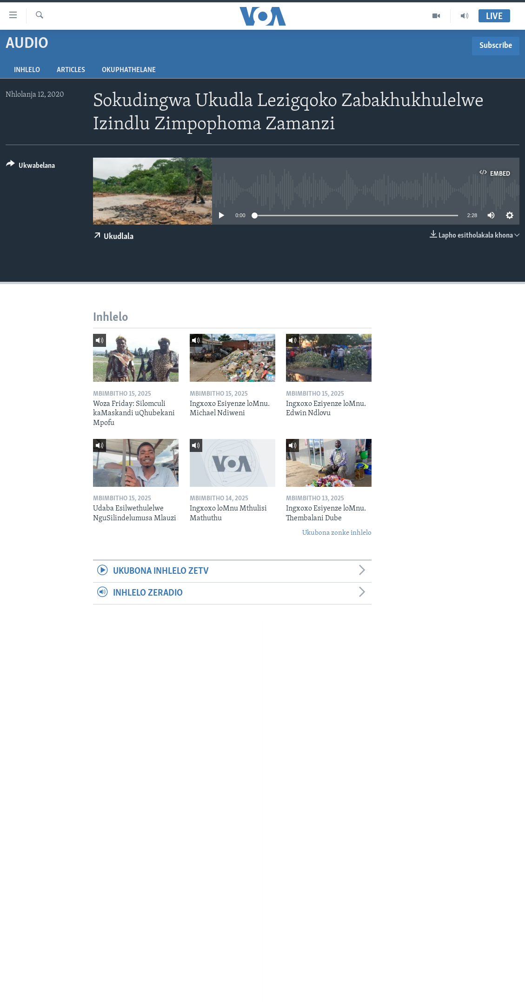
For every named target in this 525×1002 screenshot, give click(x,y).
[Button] (30, 167)
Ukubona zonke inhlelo (337, 533)
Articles (71, 70)
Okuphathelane (129, 70)
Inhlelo (27, 70)
